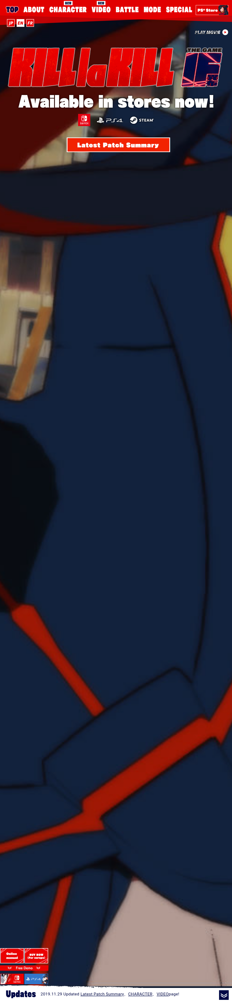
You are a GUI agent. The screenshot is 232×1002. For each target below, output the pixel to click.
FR (30, 23)
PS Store (212, 10)
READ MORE (224, 995)
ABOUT (34, 9)
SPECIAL (179, 9)
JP (11, 23)
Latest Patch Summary (102, 994)
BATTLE (127, 9)
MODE (152, 9)
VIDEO (101, 3)
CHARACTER (68, 3)
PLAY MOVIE (211, 30)
